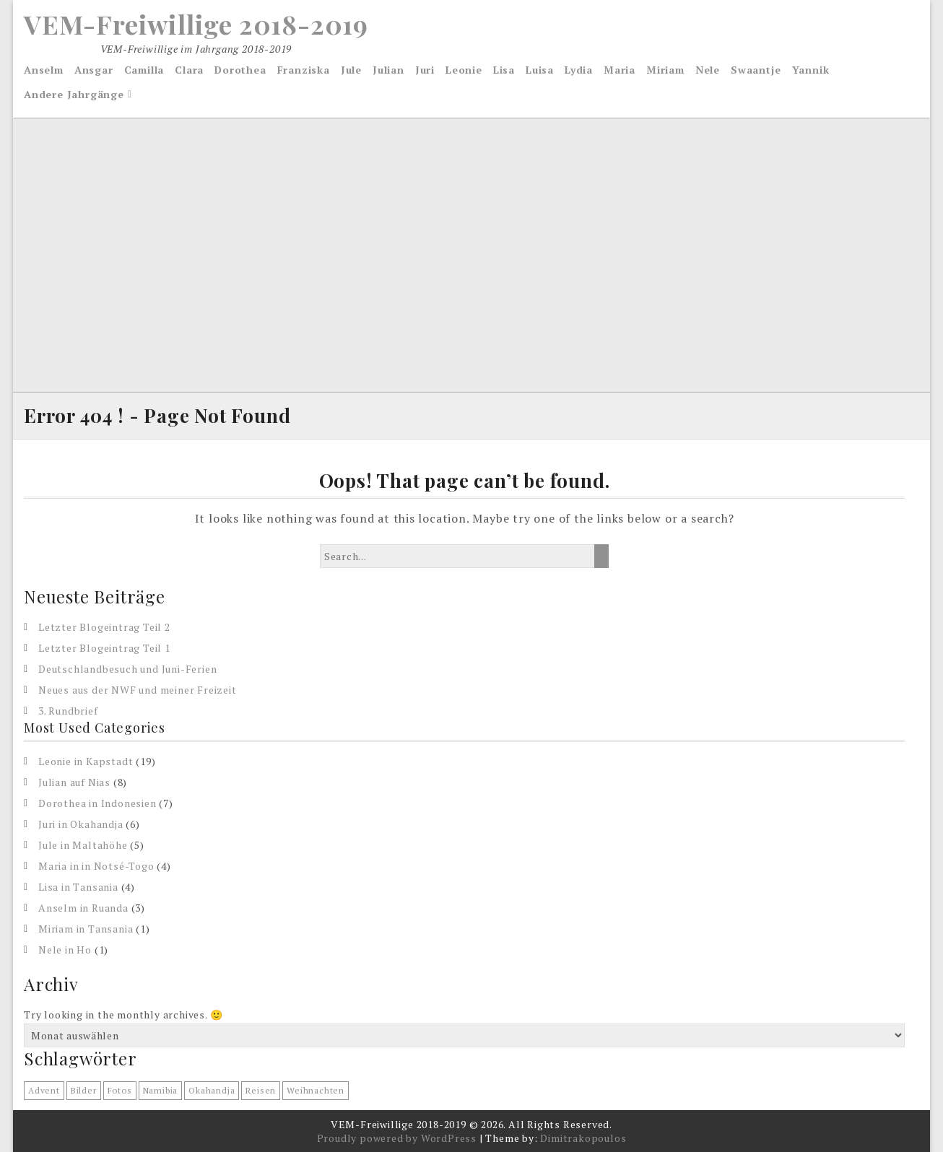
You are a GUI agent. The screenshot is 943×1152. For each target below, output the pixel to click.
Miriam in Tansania (85, 928)
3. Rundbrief (68, 710)
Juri (425, 70)
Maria (619, 70)
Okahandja (211, 1090)
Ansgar (93, 70)
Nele (707, 70)
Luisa (540, 70)
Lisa (504, 70)
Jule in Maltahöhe (83, 845)
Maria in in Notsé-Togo (96, 866)
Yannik (811, 70)
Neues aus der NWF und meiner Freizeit (137, 690)
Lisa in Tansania (78, 887)
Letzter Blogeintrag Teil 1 (104, 648)
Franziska (303, 70)
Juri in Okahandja (80, 824)
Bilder (84, 1090)
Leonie (464, 70)
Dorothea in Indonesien (97, 803)
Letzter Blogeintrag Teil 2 (104, 627)
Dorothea (240, 70)
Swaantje (756, 70)
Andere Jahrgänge (74, 94)
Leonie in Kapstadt (85, 761)
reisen (260, 1090)
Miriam (665, 70)
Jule (351, 70)
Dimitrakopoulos (583, 1138)
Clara (189, 70)
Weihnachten (315, 1090)
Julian (388, 70)
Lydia (579, 70)
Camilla (144, 70)
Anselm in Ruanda (83, 908)
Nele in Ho (65, 949)
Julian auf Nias (74, 782)
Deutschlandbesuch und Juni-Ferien (127, 669)
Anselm (44, 70)
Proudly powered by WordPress (397, 1138)
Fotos (120, 1090)
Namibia (160, 1090)
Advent (44, 1090)
